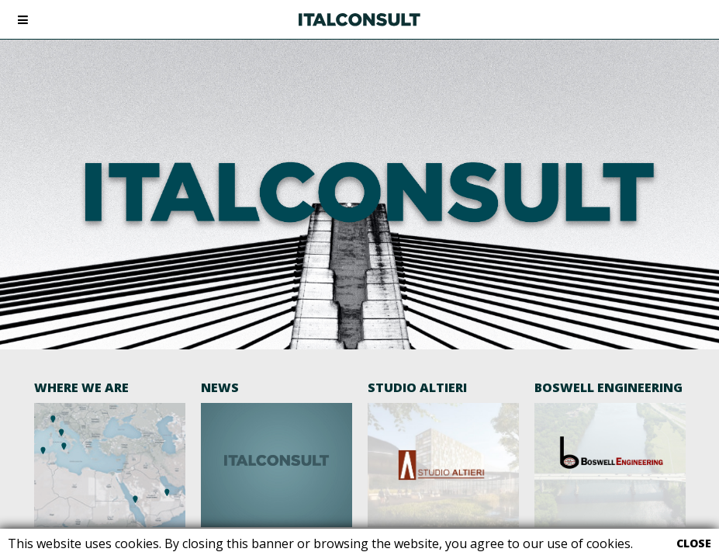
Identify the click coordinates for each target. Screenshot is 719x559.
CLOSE (693, 543)
